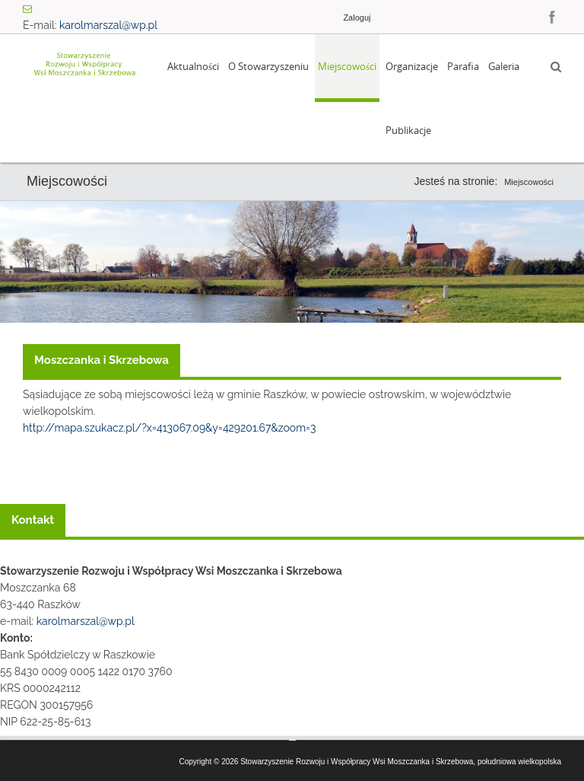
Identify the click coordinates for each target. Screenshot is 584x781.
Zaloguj (356, 17)
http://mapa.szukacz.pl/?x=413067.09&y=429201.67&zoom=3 (169, 428)
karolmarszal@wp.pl (108, 25)
